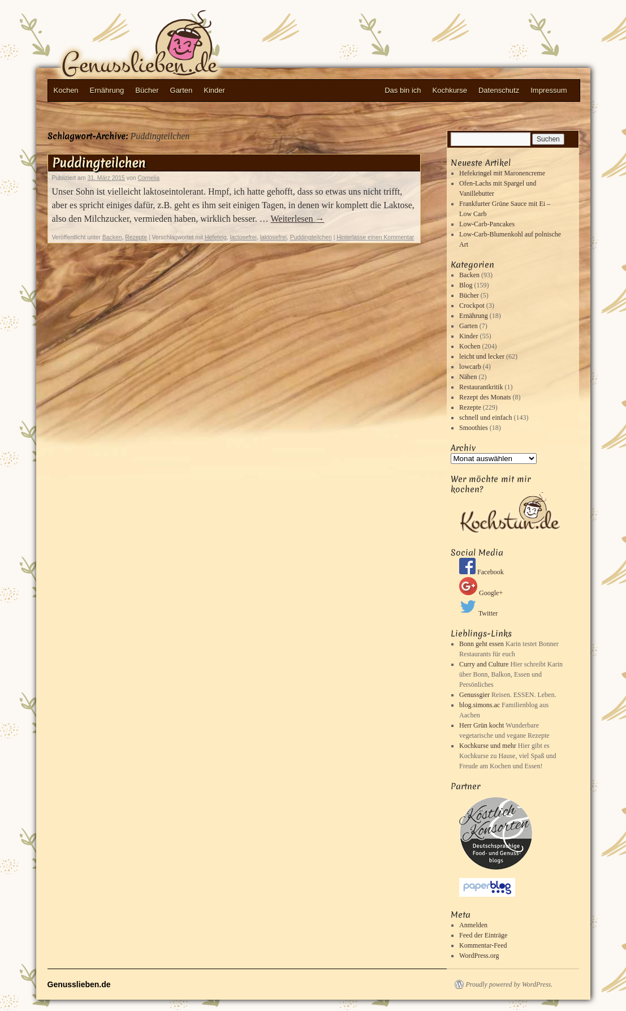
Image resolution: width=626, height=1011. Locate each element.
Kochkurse (450, 90)
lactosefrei (243, 237)
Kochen (66, 90)
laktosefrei (273, 237)
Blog (465, 285)
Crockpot (472, 305)
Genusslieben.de (161, 46)
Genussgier (474, 695)
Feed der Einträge (483, 935)
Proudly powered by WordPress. (509, 984)
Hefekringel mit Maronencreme (502, 173)
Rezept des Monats (485, 397)
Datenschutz (498, 90)
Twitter (478, 613)
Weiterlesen (297, 218)
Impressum (548, 90)
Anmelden (473, 925)
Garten (181, 90)
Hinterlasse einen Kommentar (375, 237)
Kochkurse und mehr (487, 746)
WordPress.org (479, 956)
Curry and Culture (483, 664)
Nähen (468, 377)
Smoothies (473, 428)
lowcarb (470, 367)
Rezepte (136, 237)
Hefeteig (216, 237)
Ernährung (107, 90)
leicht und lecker (481, 356)
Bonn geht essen (481, 644)
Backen (112, 237)
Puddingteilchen (98, 162)
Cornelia (148, 178)
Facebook (481, 572)
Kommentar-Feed (483, 945)
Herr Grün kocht (481, 725)
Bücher (146, 90)
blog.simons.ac (479, 705)
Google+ (481, 593)
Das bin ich (403, 90)
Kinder (214, 90)
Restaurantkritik (481, 387)
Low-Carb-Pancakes (487, 224)
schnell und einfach (485, 417)
